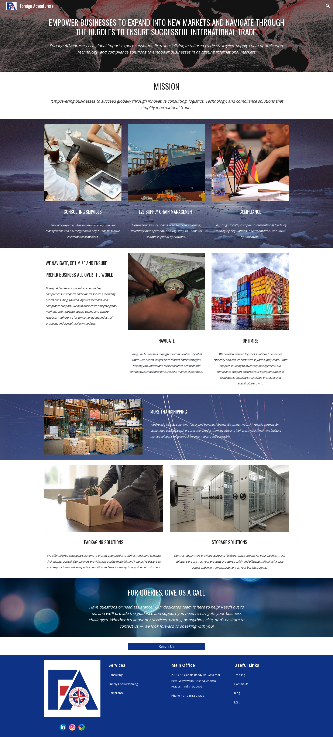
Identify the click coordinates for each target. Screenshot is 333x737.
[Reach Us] (166, 646)
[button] (328, 6)
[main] (166, 27)
